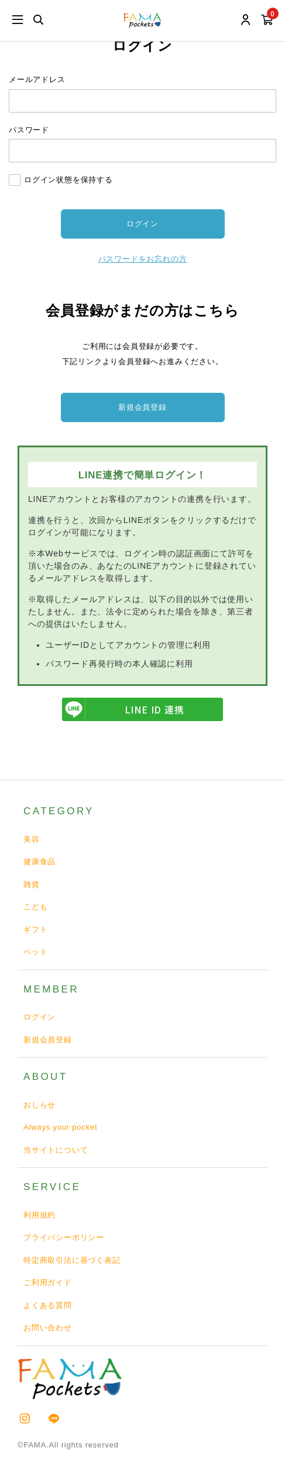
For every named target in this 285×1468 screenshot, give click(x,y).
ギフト (35, 929)
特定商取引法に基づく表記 (72, 1260)
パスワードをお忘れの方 (142, 258)
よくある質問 (47, 1305)
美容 (31, 839)
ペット (35, 951)
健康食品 (39, 861)
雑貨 (31, 884)
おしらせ (39, 1104)
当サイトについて (55, 1150)
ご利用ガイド (47, 1282)
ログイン (39, 1016)
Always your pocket (60, 1127)
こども (35, 906)
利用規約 (39, 1215)
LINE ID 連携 (123, 709)
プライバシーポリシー (63, 1237)
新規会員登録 (142, 407)
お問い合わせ (47, 1327)
